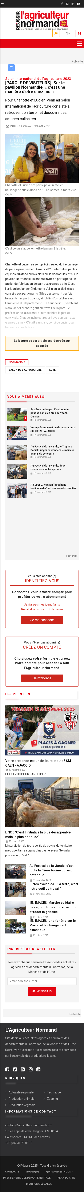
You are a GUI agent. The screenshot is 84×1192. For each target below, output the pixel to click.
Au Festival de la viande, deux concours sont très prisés (48, 467)
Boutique (32, 1171)
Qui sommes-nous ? (59, 1171)
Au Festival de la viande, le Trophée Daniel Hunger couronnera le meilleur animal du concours (52, 450)
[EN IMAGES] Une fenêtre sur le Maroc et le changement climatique (52, 925)
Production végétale (22, 1105)
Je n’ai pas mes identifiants (42, 604)
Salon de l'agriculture (25, 369)
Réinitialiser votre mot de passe (42, 609)
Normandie (17, 362)
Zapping (52, 1098)
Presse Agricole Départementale (27, 1177)
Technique (54, 1092)
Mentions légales (39, 1183)
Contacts (12, 1171)
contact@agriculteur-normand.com (28, 1125)
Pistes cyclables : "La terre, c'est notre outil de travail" (53, 886)
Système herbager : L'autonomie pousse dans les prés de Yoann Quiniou (50, 413)
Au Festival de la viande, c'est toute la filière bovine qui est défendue (51, 870)
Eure (52, 369)
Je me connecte (79, 33)
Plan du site (66, 1177)
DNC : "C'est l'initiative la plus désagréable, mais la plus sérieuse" (38, 834)
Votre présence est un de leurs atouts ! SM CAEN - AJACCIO (53, 429)
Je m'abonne (56, 33)
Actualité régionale (21, 1092)
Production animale (22, 1098)
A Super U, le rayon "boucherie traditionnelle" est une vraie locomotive (53, 486)
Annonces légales (67, 33)
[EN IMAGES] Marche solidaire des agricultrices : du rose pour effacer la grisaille (53, 907)
